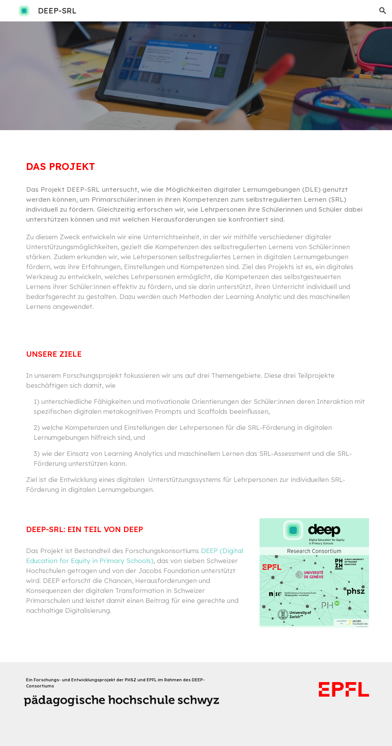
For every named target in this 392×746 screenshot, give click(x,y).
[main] (196, 159)
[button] (383, 11)
